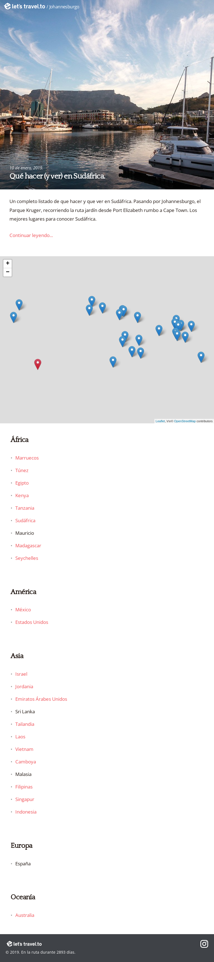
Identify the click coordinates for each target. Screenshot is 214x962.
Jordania (24, 686)
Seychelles (26, 558)
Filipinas (24, 786)
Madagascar (28, 545)
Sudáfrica (25, 520)
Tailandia (24, 724)
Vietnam (24, 749)
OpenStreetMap (185, 421)
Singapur (24, 799)
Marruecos (27, 458)
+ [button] (7, 264)
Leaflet (160, 421)
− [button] (7, 272)
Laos (20, 736)
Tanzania (24, 508)
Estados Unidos (31, 622)
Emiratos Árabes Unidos (41, 699)
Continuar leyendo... (31, 235)
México (23, 609)
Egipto (22, 483)
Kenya (22, 495)
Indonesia (26, 812)
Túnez (21, 470)
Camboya (25, 761)
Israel (21, 674)
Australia (24, 915)
